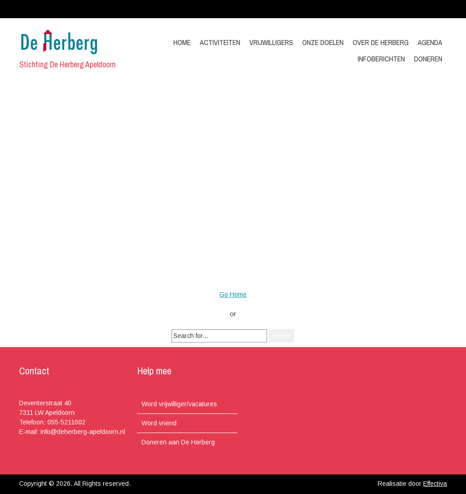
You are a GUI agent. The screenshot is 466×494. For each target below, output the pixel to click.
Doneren (428, 59)
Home (182, 42)
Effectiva (435, 483)
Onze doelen (323, 42)
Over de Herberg (381, 42)
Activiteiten (220, 42)
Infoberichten (381, 59)
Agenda (430, 42)
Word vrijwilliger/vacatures (179, 404)
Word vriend (159, 423)
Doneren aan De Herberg (178, 442)
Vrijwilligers (271, 42)
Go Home (233, 294)
